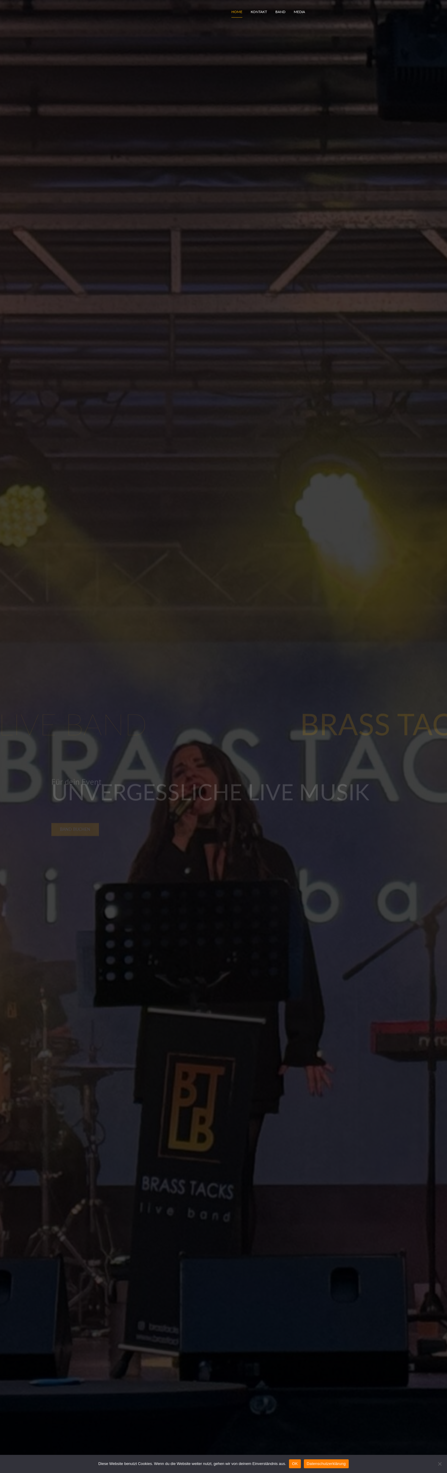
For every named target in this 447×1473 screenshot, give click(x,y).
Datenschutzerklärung (326, 1463)
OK (295, 1463)
